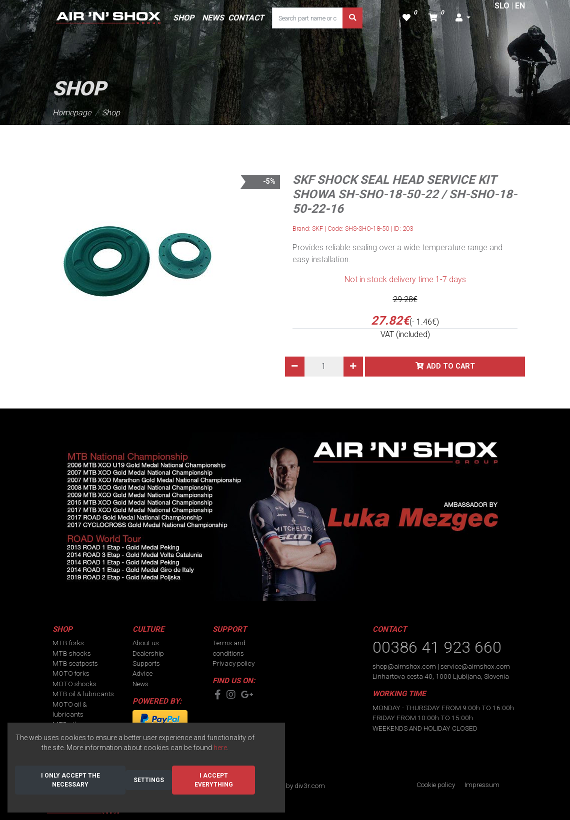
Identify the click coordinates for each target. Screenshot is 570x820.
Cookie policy (435, 785)
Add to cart (450, 366)
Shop (111, 112)
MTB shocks (71, 653)
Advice (142, 673)
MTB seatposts (75, 663)
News (140, 684)
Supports (146, 663)
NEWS (213, 17)
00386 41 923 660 (437, 647)
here (220, 748)
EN (520, 5)
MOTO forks (71, 673)
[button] (463, 18)
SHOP (183, 17)
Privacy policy (233, 663)
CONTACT (246, 17)
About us (145, 643)
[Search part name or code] (307, 17)
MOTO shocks (74, 684)
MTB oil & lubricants (83, 694)
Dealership (148, 653)
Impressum (482, 785)
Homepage (71, 112)
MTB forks (68, 643)
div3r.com (309, 786)
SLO (502, 5)
